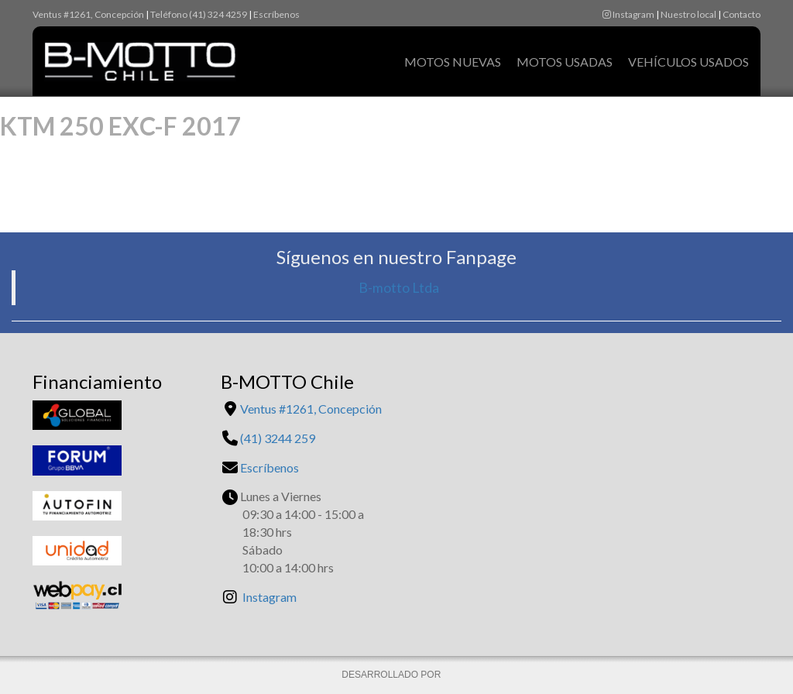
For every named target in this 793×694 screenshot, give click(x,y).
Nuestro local (688, 14)
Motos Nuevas (452, 61)
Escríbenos (276, 14)
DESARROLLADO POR (392, 674)
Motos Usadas (565, 61)
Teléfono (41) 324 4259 (198, 14)
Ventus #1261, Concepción (88, 14)
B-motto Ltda (399, 288)
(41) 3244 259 (277, 438)
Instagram (628, 14)
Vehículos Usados (688, 61)
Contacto (741, 14)
